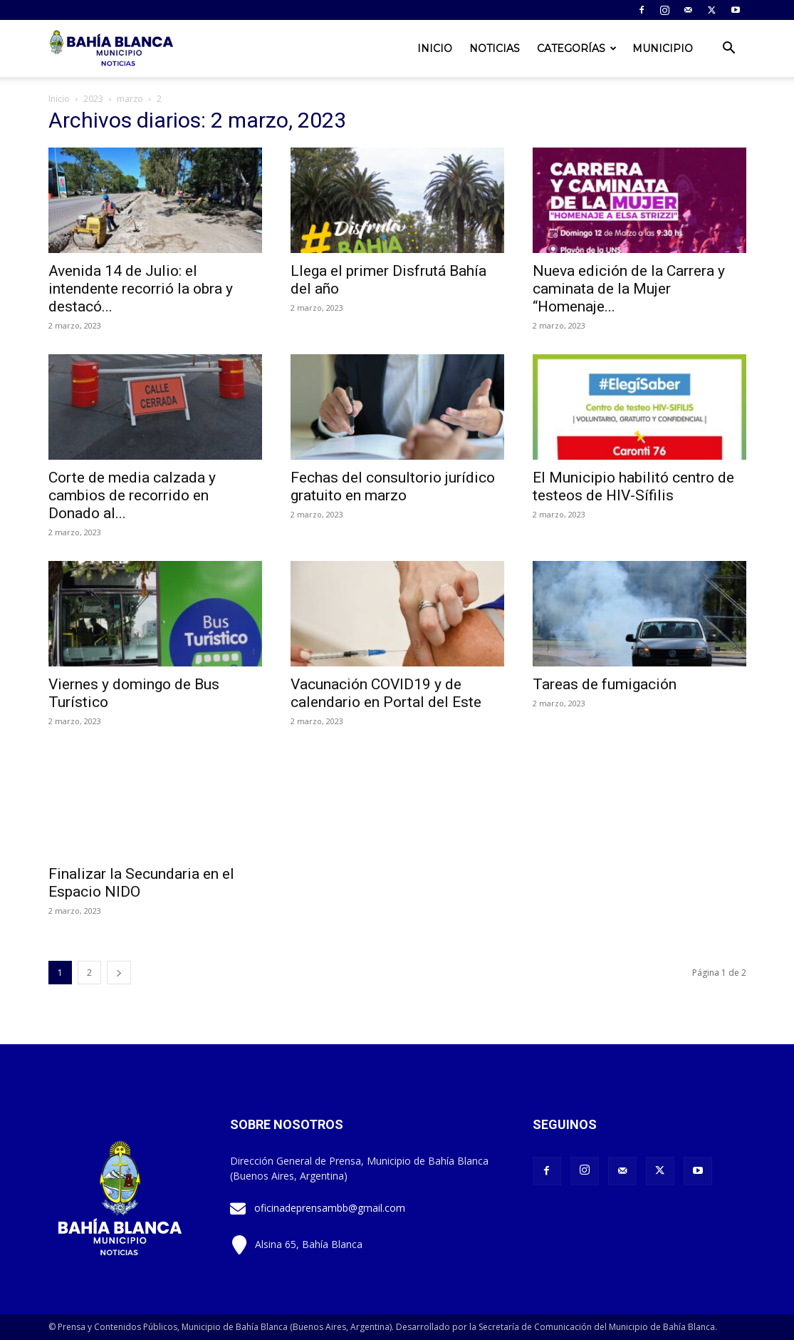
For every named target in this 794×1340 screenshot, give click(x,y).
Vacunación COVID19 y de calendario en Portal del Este (386, 693)
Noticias (494, 48)
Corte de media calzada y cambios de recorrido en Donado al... (132, 495)
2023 (93, 99)
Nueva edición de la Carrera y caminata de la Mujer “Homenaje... (629, 288)
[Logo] (112, 48)
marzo (130, 99)
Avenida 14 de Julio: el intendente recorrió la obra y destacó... (140, 288)
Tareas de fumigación (605, 684)
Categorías (577, 48)
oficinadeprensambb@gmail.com (329, 1208)
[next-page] (119, 972)
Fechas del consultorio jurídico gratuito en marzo (393, 486)
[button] (729, 49)
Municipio (662, 48)
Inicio (434, 48)
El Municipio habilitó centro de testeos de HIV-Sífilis (633, 486)
